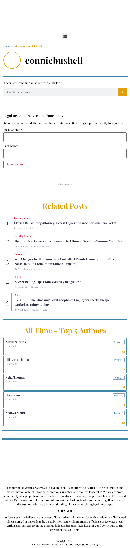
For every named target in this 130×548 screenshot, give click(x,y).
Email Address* (12, 129)
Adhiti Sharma (15, 341)
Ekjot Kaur (12, 395)
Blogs (18, 277)
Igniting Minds (22, 218)
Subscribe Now (15, 164)
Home (6, 46)
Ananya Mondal (16, 412)
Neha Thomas (15, 377)
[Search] (122, 92)
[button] (65, 36)
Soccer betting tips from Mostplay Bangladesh (48, 282)
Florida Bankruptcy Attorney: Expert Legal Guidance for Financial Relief (65, 223)
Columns (20, 254)
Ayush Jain (22, 228)
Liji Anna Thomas (17, 359)
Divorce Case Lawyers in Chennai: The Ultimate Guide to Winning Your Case (69, 241)
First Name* (10, 146)
